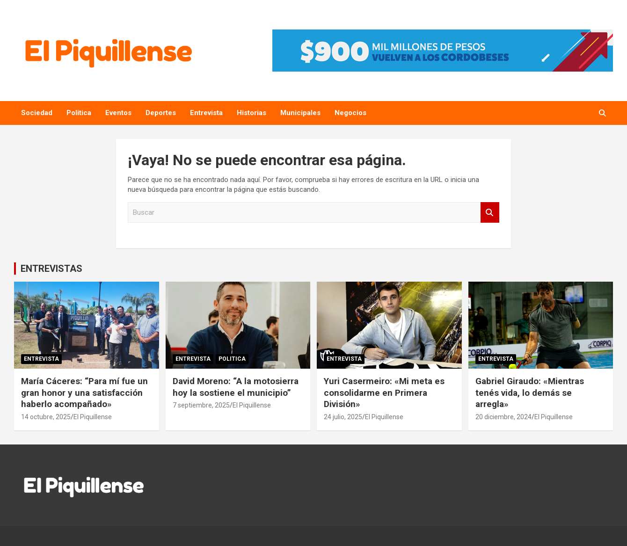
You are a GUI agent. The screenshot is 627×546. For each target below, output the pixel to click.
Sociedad (36, 113)
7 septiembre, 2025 (201, 405)
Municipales (300, 113)
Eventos (118, 113)
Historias (251, 113)
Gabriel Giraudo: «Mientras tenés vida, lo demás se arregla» (529, 392)
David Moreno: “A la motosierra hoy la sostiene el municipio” (236, 387)
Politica (78, 113)
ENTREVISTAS (51, 268)
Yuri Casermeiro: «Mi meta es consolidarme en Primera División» (384, 392)
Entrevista (206, 113)
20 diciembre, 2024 (503, 417)
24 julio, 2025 (343, 417)
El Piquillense (92, 417)
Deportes (161, 113)
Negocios (350, 113)
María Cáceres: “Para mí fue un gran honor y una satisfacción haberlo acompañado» (84, 392)
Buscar (490, 212)
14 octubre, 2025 (46, 417)
